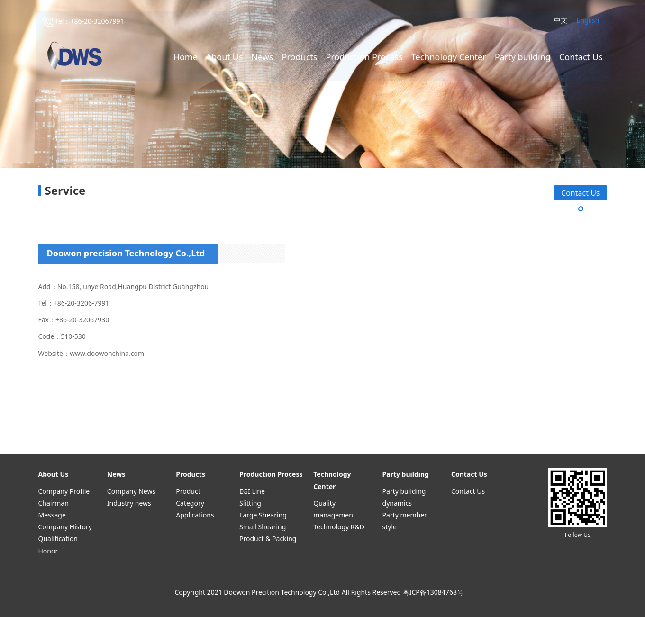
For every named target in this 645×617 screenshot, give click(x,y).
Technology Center (448, 57)
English (588, 20)
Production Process (364, 57)
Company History (65, 526)
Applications (195, 514)
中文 (560, 20)
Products (300, 57)
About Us (224, 57)
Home (185, 57)
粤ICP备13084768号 (433, 592)
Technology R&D (338, 526)
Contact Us (581, 57)
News (262, 57)
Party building (523, 57)
